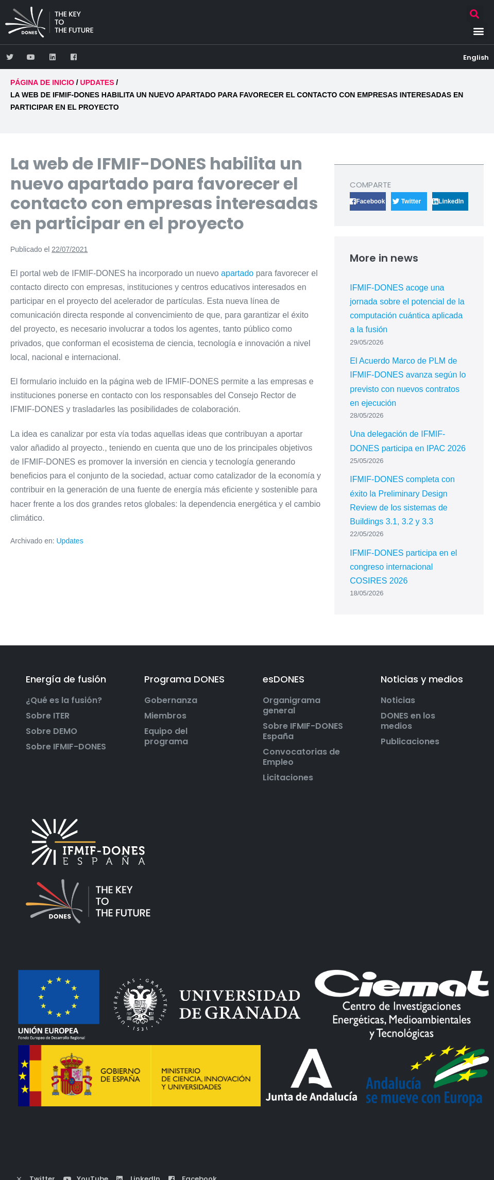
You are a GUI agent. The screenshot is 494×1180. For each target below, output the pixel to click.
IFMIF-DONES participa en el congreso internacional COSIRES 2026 (403, 567)
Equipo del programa (166, 736)
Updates (70, 541)
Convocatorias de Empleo (301, 757)
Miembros (165, 716)
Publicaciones (410, 742)
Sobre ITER (48, 716)
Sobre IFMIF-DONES (66, 747)
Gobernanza (170, 700)
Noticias (398, 700)
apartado (238, 273)
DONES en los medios (408, 721)
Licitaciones (288, 778)
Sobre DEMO (51, 731)
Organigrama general (291, 705)
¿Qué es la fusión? (64, 700)
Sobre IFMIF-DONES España (303, 731)
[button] (474, 13)
